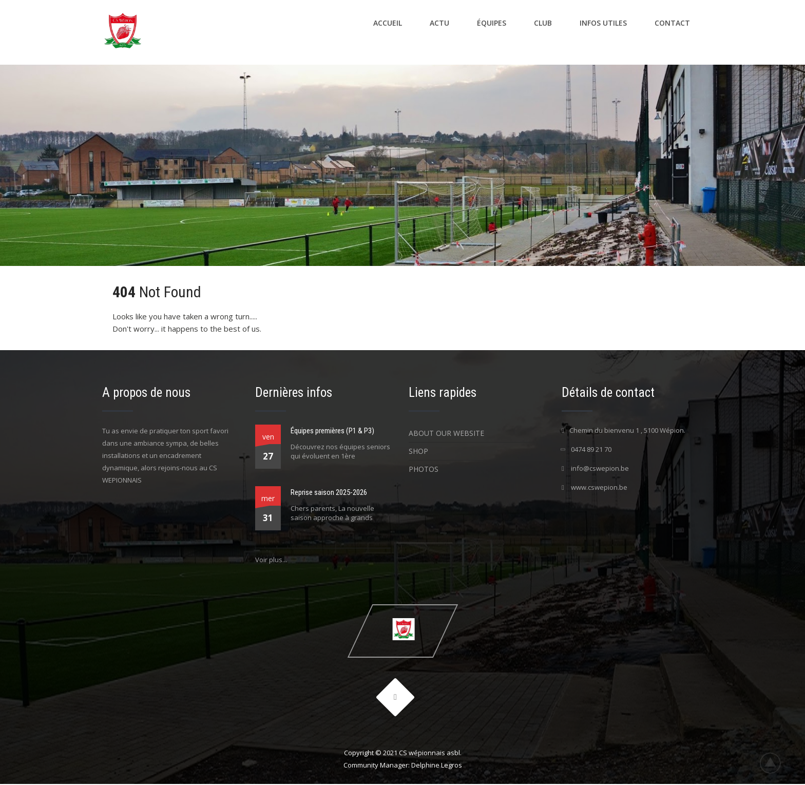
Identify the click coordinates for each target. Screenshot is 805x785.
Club (543, 23)
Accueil (387, 23)
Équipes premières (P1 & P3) (332, 430)
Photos (423, 469)
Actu (439, 23)
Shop (418, 451)
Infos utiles (603, 23)
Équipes (491, 23)
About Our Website (446, 433)
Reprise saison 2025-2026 (329, 492)
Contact (672, 23)
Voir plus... (271, 559)
